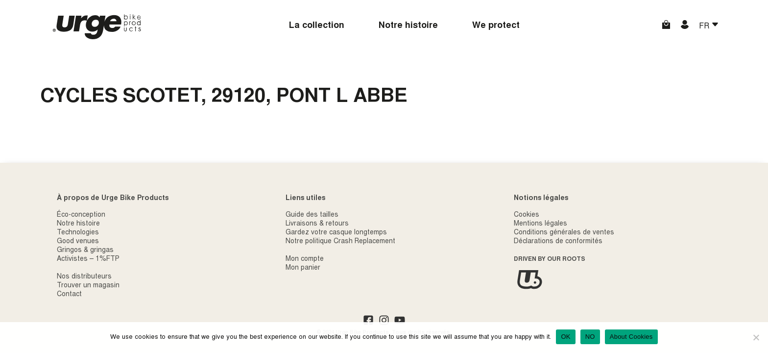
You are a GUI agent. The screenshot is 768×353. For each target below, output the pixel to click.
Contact (69, 294)
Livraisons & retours (317, 224)
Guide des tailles (312, 215)
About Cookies (631, 336)
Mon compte (305, 259)
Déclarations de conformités (558, 241)
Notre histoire (408, 26)
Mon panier (303, 268)
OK (565, 336)
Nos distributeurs (84, 277)
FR (705, 26)
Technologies (78, 232)
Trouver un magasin (88, 285)
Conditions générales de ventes (564, 232)
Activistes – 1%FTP (88, 259)
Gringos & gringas (85, 250)
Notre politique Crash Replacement (340, 241)
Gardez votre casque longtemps (336, 232)
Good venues (78, 241)
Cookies (526, 215)
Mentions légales (540, 224)
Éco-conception (81, 215)
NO (590, 336)
